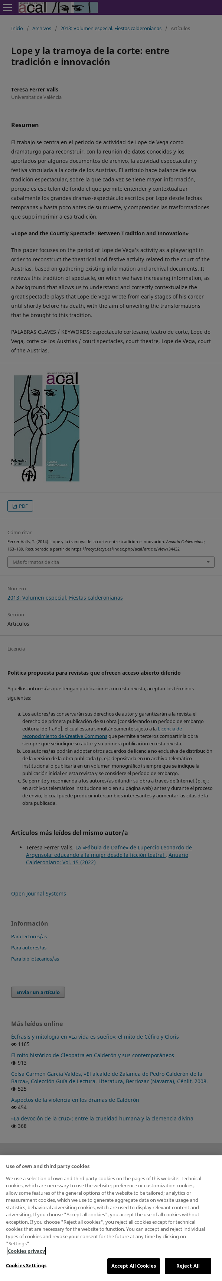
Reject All (188, 1265)
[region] (111, 1218)
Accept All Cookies (133, 1265)
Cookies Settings (26, 1265)
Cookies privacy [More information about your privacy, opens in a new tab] (26, 1251)
